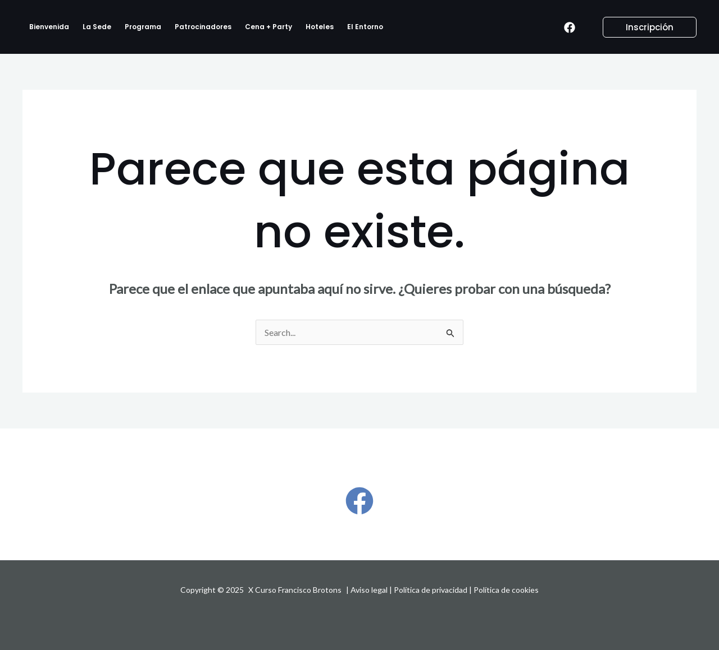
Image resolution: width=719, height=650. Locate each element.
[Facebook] (569, 27)
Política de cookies (506, 589)
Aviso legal (369, 589)
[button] (643, 27)
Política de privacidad (430, 589)
